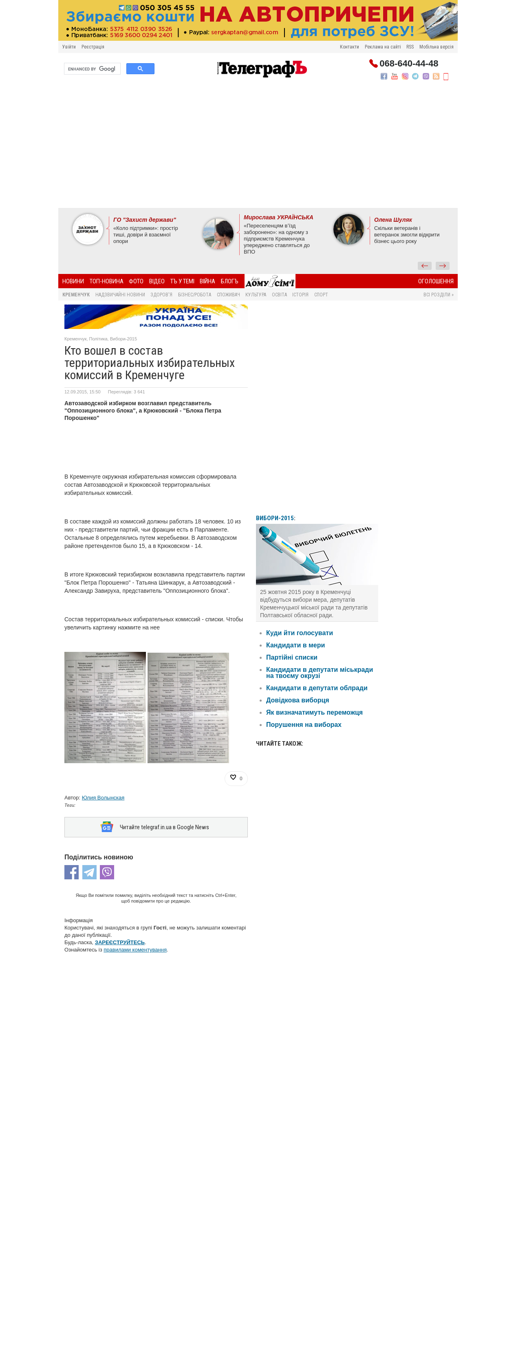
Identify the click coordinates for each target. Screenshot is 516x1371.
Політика (98, 338)
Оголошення (436, 281)
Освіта (279, 295)
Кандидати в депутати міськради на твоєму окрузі (319, 672)
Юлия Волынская (103, 798)
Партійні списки (292, 657)
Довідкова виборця (297, 700)
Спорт (321, 295)
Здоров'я (161, 295)
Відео (157, 281)
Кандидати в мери (295, 645)
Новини (73, 281)
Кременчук (76, 295)
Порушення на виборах (304, 724)
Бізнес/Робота (194, 295)
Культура (255, 295)
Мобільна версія (436, 47)
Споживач (228, 295)
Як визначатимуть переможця (314, 712)
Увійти (69, 47)
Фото (136, 281)
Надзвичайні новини (120, 295)
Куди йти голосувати (299, 632)
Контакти (349, 47)
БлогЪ (229, 281)
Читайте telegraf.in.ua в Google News (164, 827)
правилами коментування (135, 950)
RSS (410, 47)
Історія (300, 295)
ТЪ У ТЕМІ (182, 281)
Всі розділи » (438, 295)
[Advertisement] (258, 147)
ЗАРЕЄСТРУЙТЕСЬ (120, 942)
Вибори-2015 (123, 338)
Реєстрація (93, 47)
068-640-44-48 (408, 63)
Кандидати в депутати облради (317, 687)
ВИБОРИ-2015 (275, 518)
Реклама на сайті (383, 47)
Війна (207, 281)
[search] (91, 69)
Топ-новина (106, 281)
